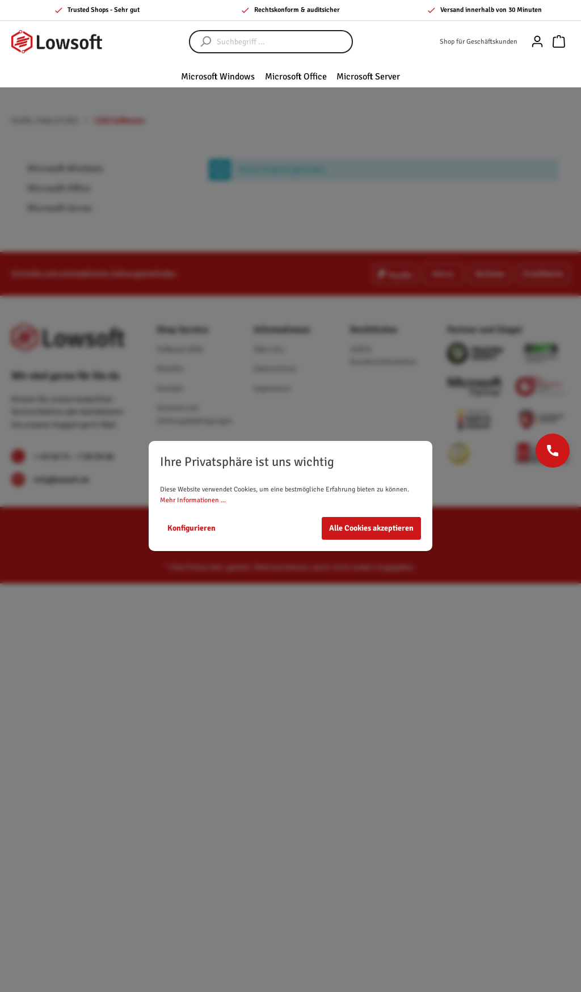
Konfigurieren (191, 528)
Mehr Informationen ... (193, 500)
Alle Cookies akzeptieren (371, 528)
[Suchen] (200, 41)
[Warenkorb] (559, 42)
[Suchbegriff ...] (282, 41)
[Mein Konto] (537, 42)
